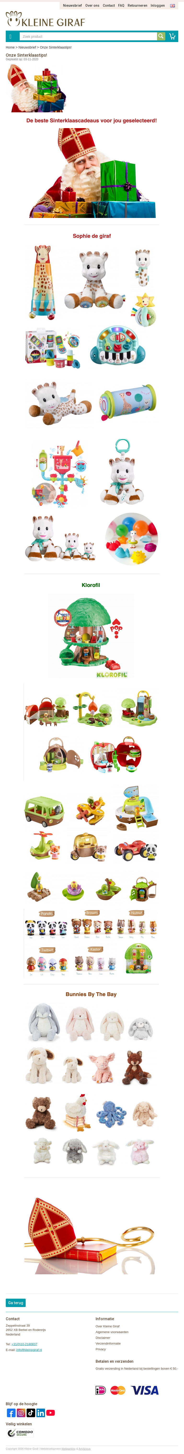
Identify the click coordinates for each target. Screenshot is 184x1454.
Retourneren (137, 5)
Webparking (69, 1448)
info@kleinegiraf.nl (29, 1350)
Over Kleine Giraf (108, 1326)
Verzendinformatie (108, 1343)
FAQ (121, 5)
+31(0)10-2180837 (24, 1344)
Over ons (92, 5)
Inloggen (158, 5)
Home (10, 47)
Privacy (101, 1349)
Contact (109, 5)
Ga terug (15, 1303)
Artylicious (85, 1448)
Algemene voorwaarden (112, 1332)
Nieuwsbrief (72, 5)
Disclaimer (103, 1338)
